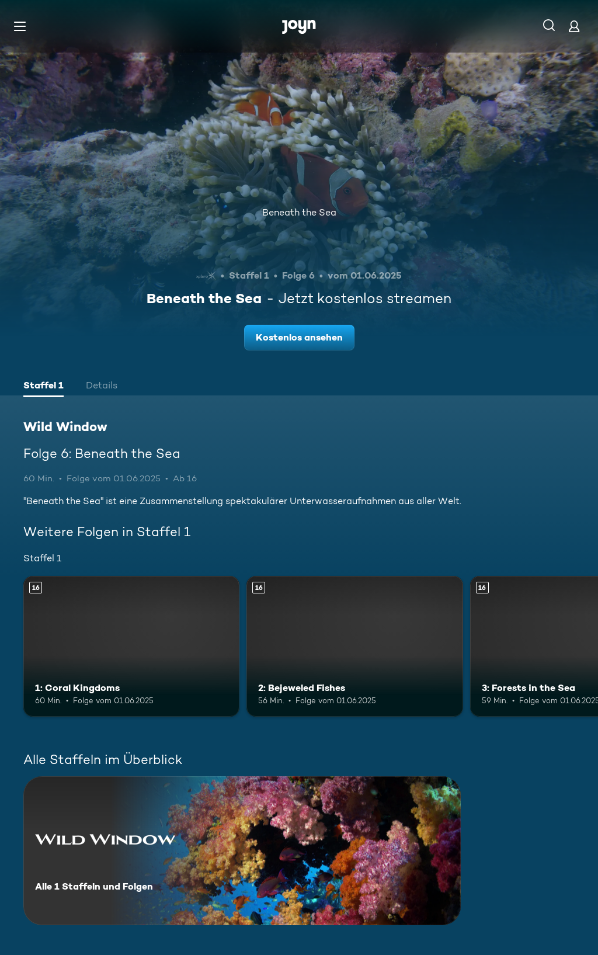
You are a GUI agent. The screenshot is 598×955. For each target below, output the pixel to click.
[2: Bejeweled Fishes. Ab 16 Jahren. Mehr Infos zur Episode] (354, 646)
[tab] (43, 386)
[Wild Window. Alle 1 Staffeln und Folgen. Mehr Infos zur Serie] (242, 850)
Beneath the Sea (299, 212)
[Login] (574, 26)
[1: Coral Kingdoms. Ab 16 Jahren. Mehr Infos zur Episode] (131, 646)
